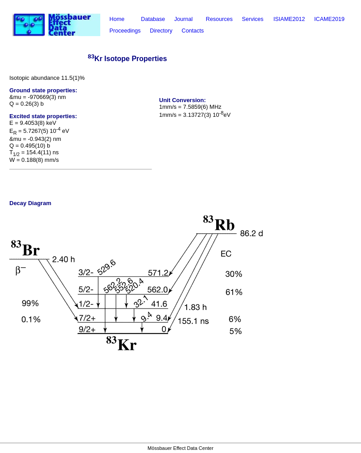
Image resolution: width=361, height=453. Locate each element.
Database (153, 19)
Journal (183, 19)
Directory (161, 31)
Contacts (193, 31)
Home (117, 19)
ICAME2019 (329, 19)
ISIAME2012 (289, 19)
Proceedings (125, 31)
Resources (219, 19)
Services (252, 19)
